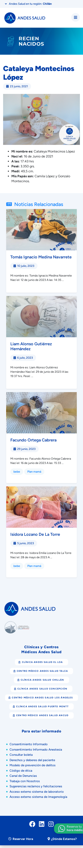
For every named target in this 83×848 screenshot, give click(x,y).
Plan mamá (34, 471)
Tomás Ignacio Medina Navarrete (41, 256)
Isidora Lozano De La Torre (35, 534)
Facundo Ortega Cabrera (33, 440)
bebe (16, 471)
